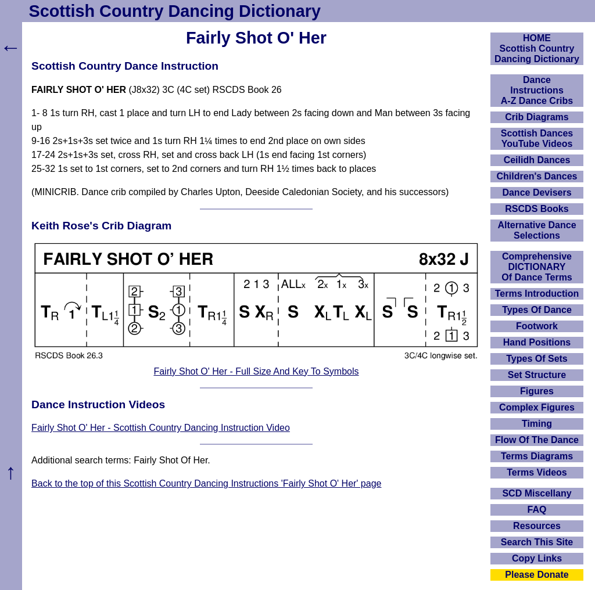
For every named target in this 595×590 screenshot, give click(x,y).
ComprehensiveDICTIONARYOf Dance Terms (536, 266)
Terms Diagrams (537, 456)
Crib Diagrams (536, 117)
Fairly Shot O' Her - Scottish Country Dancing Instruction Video (160, 428)
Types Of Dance (537, 310)
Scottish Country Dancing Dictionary (175, 11)
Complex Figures (537, 407)
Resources (537, 526)
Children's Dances (537, 176)
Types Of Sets (537, 359)
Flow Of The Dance (537, 440)
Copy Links (537, 558)
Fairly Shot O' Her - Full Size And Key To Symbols (256, 371)
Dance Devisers (536, 192)
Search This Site (537, 542)
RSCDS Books (536, 209)
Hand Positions (537, 342)
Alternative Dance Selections (536, 230)
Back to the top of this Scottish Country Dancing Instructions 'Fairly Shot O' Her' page (206, 483)
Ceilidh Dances (537, 160)
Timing (537, 424)
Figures (537, 391)
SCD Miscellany (536, 493)
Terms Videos (537, 472)
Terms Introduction (537, 293)
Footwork (537, 326)
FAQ (537, 510)
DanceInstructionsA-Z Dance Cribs (537, 90)
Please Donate (536, 575)
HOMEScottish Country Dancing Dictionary (536, 48)
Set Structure (537, 375)
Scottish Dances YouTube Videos (537, 138)
